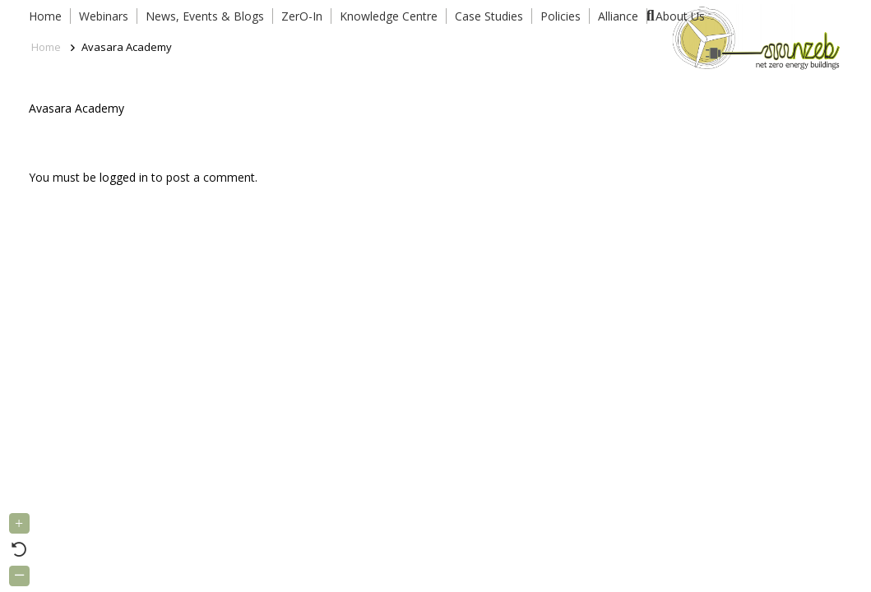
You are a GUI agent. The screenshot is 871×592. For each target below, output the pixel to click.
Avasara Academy (76, 108)
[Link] (752, 37)
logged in (124, 177)
